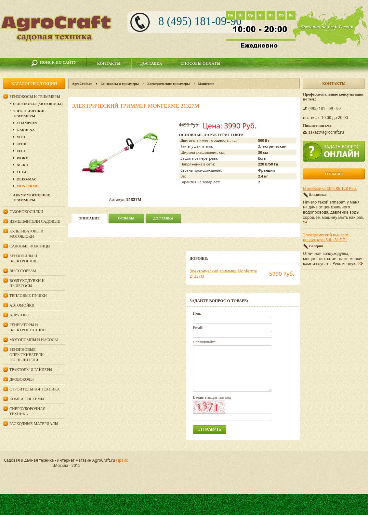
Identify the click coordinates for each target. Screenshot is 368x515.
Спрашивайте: (205, 342)
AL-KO (22, 165)
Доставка (151, 63)
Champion (27, 123)
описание (88, 218)
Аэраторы (19, 315)
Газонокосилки (26, 211)
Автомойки (21, 305)
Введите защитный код (212, 397)
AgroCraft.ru (82, 84)
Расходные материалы (33, 423)
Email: (198, 327)
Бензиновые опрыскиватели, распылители (27, 354)
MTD (21, 137)
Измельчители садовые (34, 221)
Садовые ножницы (29, 246)
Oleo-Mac (27, 179)
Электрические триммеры (168, 84)
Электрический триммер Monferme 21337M (223, 273)
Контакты (109, 63)
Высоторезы (22, 271)
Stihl (22, 144)
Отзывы (126, 218)
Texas (23, 172)
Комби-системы (26, 399)
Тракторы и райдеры (30, 369)
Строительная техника (34, 389)
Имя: (197, 313)
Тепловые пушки (28, 295)
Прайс (122, 460)
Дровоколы (21, 379)
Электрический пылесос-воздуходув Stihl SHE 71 (326, 237)
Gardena (26, 130)
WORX (22, 158)
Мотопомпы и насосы (33, 339)
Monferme (206, 84)
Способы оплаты (200, 63)
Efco (22, 151)
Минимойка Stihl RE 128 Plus (330, 188)
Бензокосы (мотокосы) (38, 104)
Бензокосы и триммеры (119, 84)
